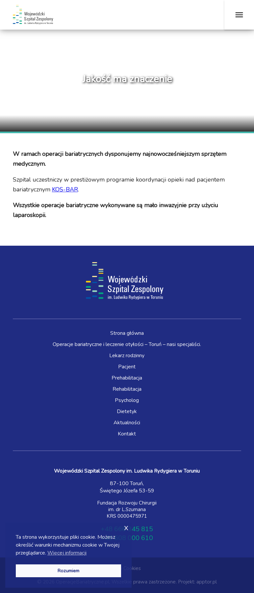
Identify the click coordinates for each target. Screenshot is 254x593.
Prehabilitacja (127, 378)
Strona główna (127, 333)
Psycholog (127, 400)
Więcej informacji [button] (67, 552)
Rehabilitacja (127, 389)
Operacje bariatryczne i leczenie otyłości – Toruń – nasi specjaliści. (127, 344)
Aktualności (127, 422)
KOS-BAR (65, 189)
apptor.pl (206, 582)
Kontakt (127, 433)
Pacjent (127, 366)
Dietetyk (127, 411)
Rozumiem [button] (68, 570)
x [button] (126, 527)
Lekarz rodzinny (126, 355)
